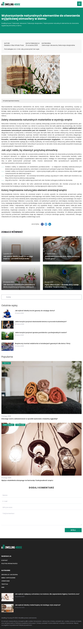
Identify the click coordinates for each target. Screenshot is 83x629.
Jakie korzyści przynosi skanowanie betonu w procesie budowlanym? (41, 322)
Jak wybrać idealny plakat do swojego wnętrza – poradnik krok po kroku (18, 257)
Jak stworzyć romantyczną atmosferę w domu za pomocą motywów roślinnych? (19, 286)
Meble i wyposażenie (8, 578)
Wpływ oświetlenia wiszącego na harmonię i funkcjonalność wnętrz (27, 480)
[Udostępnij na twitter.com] (46, 224)
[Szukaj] (3, 297)
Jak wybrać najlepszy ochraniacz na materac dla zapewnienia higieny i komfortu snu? (47, 594)
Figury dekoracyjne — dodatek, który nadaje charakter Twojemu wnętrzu (62, 286)
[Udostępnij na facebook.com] (42, 224)
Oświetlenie (5, 581)
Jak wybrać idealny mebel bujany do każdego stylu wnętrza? (38, 605)
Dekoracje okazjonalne (66, 45)
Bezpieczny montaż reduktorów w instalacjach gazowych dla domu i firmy (42, 343)
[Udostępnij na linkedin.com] (49, 224)
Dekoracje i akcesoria (50, 45)
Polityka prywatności (9, 563)
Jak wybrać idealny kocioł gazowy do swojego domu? (35, 311)
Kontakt (4, 560)
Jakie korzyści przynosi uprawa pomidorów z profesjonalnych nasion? (41, 333)
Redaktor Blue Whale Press (14, 45)
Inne (2, 587)
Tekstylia (4, 584)
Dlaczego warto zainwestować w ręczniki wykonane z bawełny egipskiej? (29, 419)
